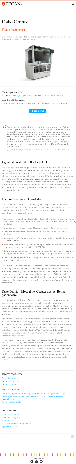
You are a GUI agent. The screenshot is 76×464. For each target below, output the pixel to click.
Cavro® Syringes (9, 384)
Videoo (45, 103)
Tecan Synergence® (20, 95)
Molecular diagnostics (12, 417)
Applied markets (9, 427)
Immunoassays (9, 420)
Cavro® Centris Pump (52, 95)
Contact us (37, 111)
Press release (32, 103)
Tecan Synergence (10, 378)
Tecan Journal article (12, 103)
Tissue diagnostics (10, 414)
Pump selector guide (11, 402)
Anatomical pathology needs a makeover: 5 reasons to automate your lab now (32, 398)
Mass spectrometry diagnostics (16, 424)
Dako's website (59, 103)
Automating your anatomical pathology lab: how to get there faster (33, 393)
